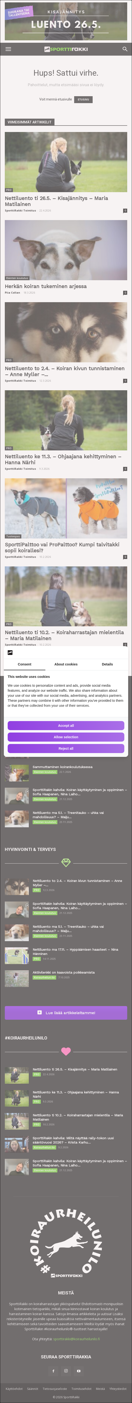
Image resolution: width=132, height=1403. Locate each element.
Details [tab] (107, 664)
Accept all (66, 726)
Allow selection (66, 737)
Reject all (66, 748)
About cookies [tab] (66, 664)
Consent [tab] (24, 664)
